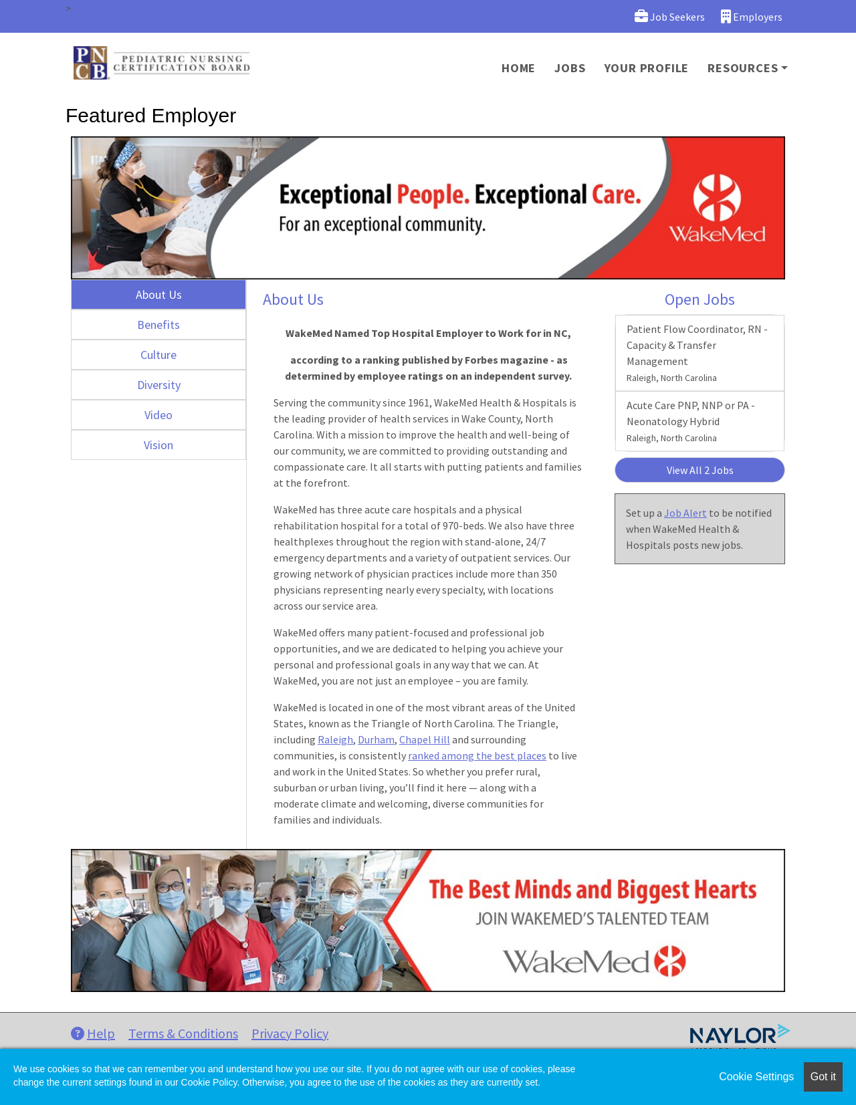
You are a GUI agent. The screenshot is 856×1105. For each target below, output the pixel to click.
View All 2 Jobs (700, 470)
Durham (376, 739)
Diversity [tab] (159, 384)
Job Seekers (670, 16)
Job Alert (685, 512)
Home (519, 68)
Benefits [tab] (158, 324)
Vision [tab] (158, 445)
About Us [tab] (159, 294)
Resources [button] (743, 68)
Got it (823, 1076)
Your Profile (647, 68)
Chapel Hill (424, 739)
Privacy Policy (289, 1033)
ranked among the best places (477, 755)
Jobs (569, 68)
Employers (751, 16)
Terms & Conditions (183, 1033)
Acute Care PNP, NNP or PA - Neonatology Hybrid (691, 421)
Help (93, 1033)
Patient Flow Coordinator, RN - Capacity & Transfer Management (697, 353)
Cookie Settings (756, 1076)
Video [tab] (158, 414)
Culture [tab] (158, 354)
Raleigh (335, 739)
